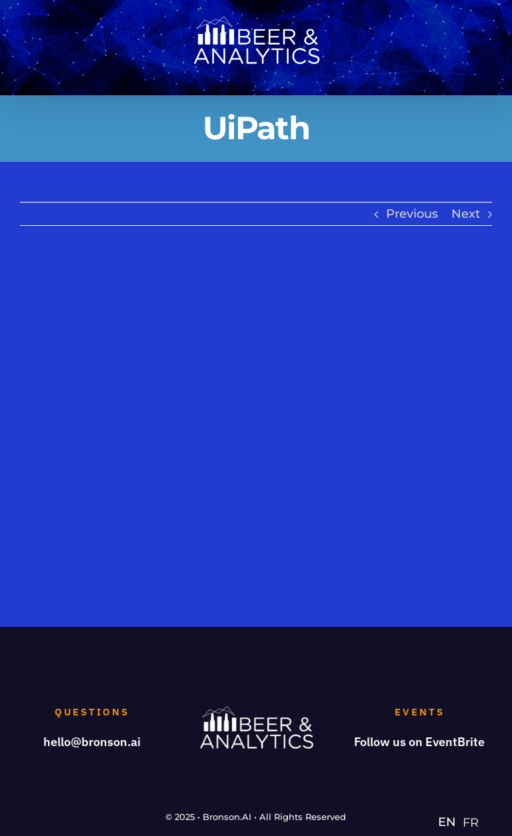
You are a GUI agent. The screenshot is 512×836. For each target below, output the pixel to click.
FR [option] (471, 822)
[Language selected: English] (461, 822)
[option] (470, 823)
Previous (412, 214)
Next (465, 214)
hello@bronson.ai (92, 741)
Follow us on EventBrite (419, 741)
